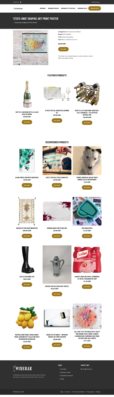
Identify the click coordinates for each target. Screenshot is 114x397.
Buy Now (63, 49)
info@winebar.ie (96, 2)
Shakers (78, 32)
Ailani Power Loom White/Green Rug (26, 177)
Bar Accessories (70, 32)
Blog (62, 379)
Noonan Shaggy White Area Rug (57, 228)
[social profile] (20, 2)
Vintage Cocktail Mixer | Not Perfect (57, 286)
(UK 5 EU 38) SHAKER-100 (27, 277)
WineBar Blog (82, 8)
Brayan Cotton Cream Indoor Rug (27, 228)
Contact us (68, 392)
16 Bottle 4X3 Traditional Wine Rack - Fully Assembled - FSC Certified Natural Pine (87, 112)
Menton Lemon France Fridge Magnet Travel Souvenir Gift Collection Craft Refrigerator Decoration (27, 337)
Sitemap (97, 392)
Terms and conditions (78, 392)
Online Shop (95, 8)
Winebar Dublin (53, 8)
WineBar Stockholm (68, 8)
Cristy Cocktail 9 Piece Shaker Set (57, 177)
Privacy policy (90, 392)
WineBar (43, 8)
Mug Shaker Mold (87, 228)
